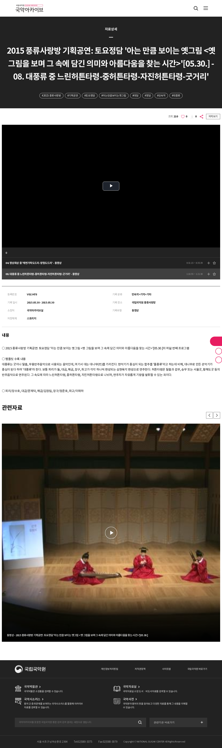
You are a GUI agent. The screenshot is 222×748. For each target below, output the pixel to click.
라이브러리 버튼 (216, 341)
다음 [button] (216, 415)
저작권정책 (140, 669)
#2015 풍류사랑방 (51, 95)
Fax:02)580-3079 (107, 741)
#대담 (135, 95)
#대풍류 (176, 95)
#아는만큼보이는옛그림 (113, 95)
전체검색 (196, 8)
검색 (139, 722)
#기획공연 (72, 95)
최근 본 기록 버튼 (218, 360)
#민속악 (161, 95)
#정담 (148, 95)
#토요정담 (89, 95)
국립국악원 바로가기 (197, 669)
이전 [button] (209, 415)
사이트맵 (166, 669)
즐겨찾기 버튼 (218, 351)
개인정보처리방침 (109, 669)
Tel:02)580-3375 (83, 741)
